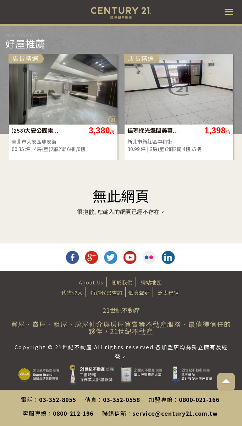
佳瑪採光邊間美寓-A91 (192, 130)
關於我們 (122, 282)
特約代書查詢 (106, 292)
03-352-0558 (121, 399)
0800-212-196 (73, 413)
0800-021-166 (199, 399)
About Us (91, 282)
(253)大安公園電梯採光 (76, 130)
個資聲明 (139, 292)
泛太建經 (168, 292)
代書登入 (72, 292)
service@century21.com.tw (175, 413)
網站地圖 (151, 282)
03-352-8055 (57, 399)
